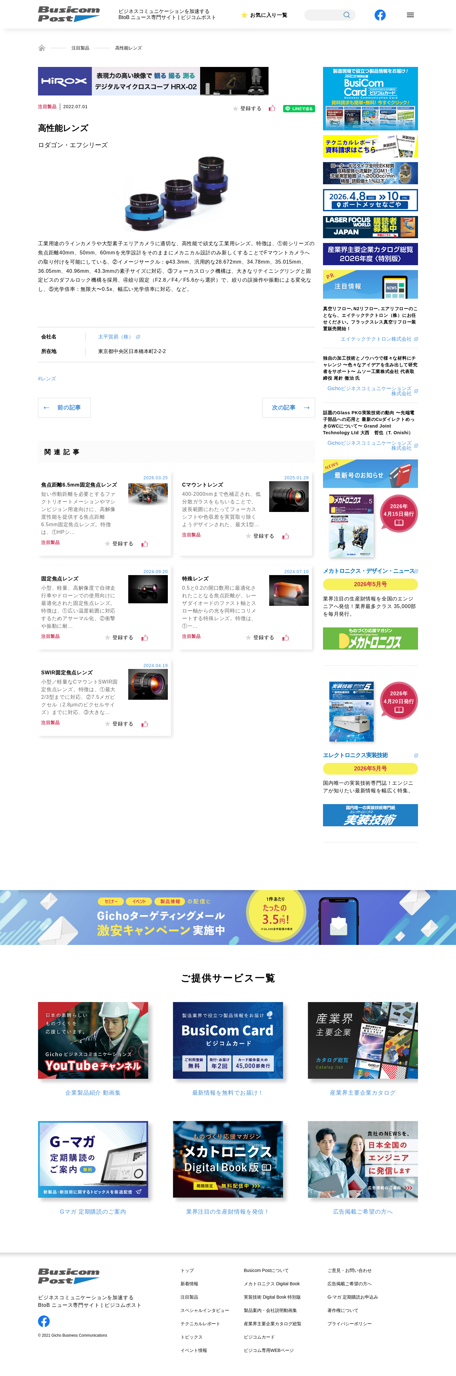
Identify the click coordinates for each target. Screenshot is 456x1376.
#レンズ (47, 378)
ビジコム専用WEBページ (269, 1350)
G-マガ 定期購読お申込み (352, 1297)
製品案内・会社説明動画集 (270, 1310)
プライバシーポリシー (349, 1323)
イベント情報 (193, 1350)
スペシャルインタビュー (204, 1310)
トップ (187, 1270)
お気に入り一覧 (269, 15)
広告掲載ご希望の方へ (349, 1283)
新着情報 (189, 1283)
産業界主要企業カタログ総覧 (272, 1323)
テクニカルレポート (200, 1323)
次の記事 (284, 407)
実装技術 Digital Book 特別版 (272, 1297)
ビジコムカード (259, 1337)
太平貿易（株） (116, 336)
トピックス (191, 1337)
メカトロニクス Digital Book (272, 1283)
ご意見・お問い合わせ (349, 1270)
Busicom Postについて (266, 1270)
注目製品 (80, 47)
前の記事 (69, 407)
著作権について (342, 1310)
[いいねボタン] (272, 108)
